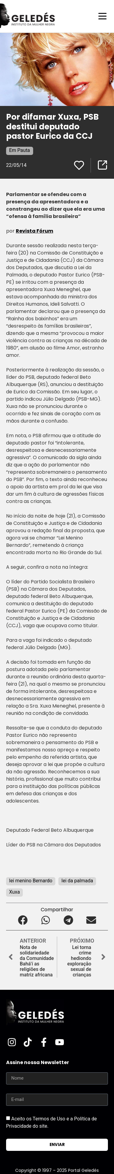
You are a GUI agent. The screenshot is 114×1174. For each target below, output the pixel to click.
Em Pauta (19, 150)
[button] (23, 920)
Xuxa (14, 892)
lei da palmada (77, 881)
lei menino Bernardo (30, 881)
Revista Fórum (34, 230)
